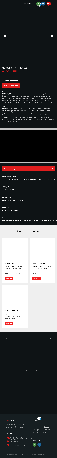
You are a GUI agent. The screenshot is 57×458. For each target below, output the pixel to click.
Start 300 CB (9, 263)
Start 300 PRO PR (38, 263)
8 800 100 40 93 (27, 4)
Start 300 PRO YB (11, 310)
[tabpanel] (28, 199)
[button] (11, 85)
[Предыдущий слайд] (5, 36)
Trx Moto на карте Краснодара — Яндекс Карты (28, 370)
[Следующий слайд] (52, 36)
